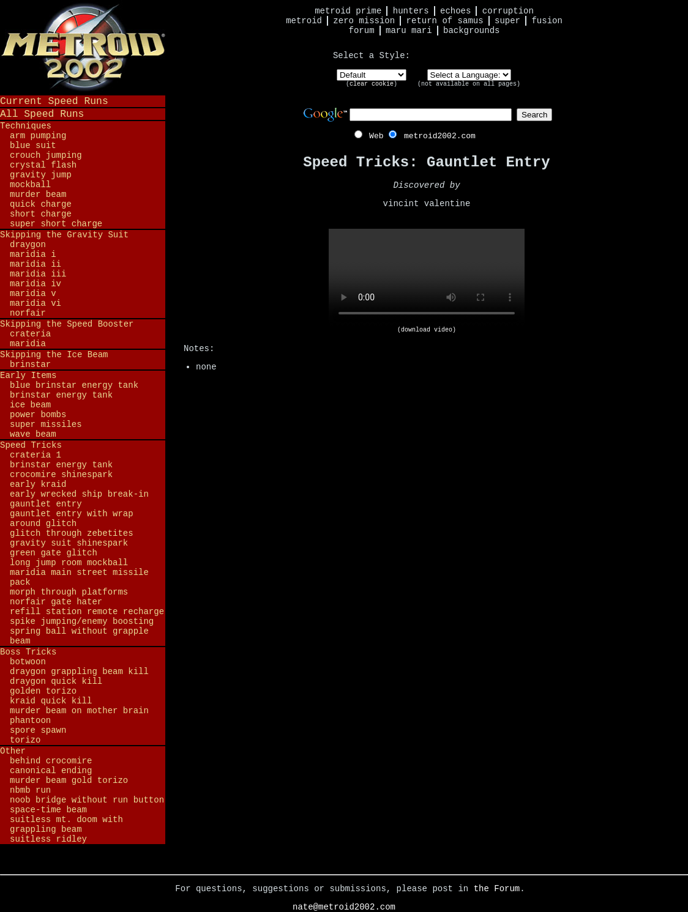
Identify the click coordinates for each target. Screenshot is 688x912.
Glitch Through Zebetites (71, 533)
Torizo (25, 740)
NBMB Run (30, 790)
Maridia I (33, 254)
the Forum (497, 889)
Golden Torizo (43, 691)
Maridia (28, 344)
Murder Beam (38, 194)
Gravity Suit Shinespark (69, 543)
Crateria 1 (35, 455)
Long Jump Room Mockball (69, 563)
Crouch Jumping (46, 155)
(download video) (426, 330)
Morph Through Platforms (69, 592)
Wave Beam (33, 434)
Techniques (25, 126)
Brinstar (30, 364)
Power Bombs (38, 415)
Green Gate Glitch (53, 553)
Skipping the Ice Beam (54, 355)
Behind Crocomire (51, 761)
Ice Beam (30, 405)
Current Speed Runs (54, 101)
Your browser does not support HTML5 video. (427, 278)
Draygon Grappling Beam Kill (79, 672)
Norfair (28, 313)
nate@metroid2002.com (344, 907)
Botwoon (28, 662)
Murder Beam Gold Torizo (69, 780)
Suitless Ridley (48, 839)
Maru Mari (409, 30)
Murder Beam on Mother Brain (79, 711)
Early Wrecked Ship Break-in (79, 494)
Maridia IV (35, 284)
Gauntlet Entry (46, 504)
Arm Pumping (38, 136)
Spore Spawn (38, 730)
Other (13, 751)
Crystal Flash (43, 165)
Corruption (508, 11)
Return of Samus (445, 21)
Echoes (455, 11)
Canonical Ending (51, 771)
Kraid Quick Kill (51, 701)
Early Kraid (38, 484)
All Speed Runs (42, 114)
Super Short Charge (56, 224)
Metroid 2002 (82, 47)
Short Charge (41, 214)
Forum (362, 30)
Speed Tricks (31, 445)
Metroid (304, 21)
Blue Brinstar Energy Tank (74, 385)
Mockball (30, 185)
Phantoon (30, 720)
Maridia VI (35, 303)
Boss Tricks (28, 652)
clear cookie (372, 84)
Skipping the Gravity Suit (64, 235)
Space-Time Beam (48, 810)
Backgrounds (471, 30)
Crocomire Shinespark (61, 475)
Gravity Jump (41, 175)
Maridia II (35, 264)
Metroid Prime (348, 11)
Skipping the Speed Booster (66, 324)
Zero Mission (364, 21)
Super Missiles (46, 424)
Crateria (30, 334)
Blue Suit (33, 145)
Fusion (546, 21)
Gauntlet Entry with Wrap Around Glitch (71, 518)
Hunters (411, 11)
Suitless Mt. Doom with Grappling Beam (66, 824)
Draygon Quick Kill (56, 681)
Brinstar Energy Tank (61, 395)
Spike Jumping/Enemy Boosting (82, 621)
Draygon (28, 245)
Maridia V (33, 293)
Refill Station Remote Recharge (87, 612)
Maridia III (38, 274)
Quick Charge (41, 204)
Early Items (28, 375)
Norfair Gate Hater (56, 602)
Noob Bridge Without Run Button (87, 800)
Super (507, 21)
